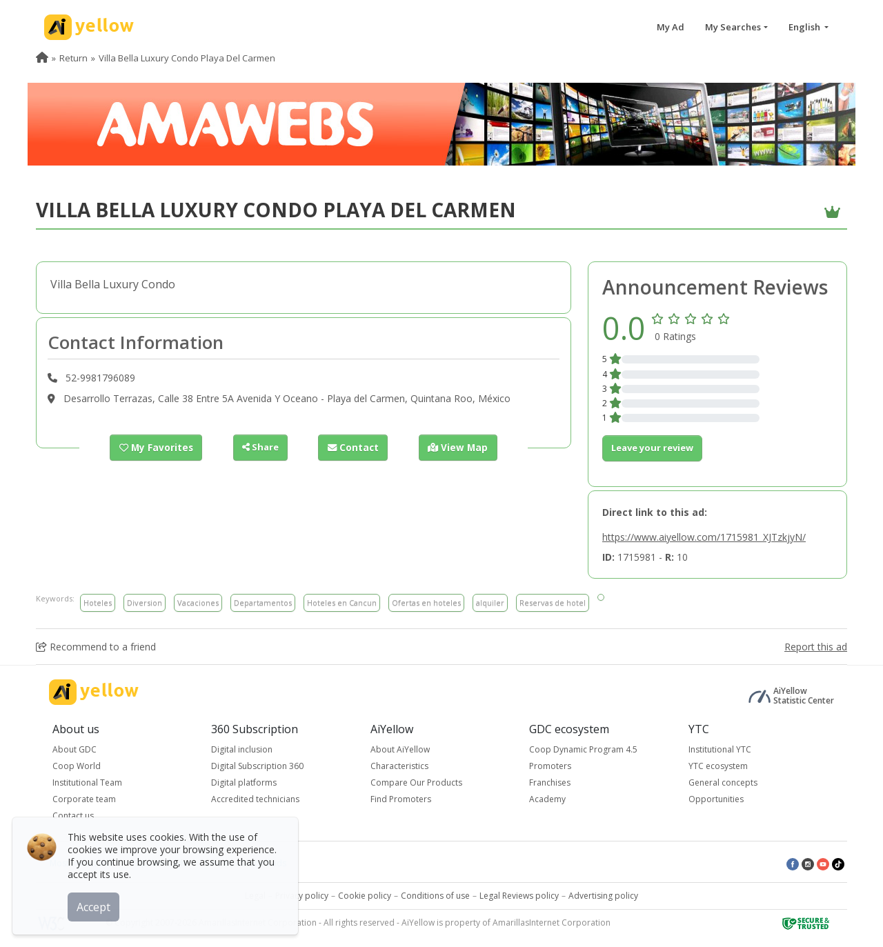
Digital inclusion (241, 749)
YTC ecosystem (718, 766)
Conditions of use (435, 895)
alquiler (490, 602)
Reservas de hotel (552, 602)
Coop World (76, 766)
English (805, 27)
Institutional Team (87, 782)
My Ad (670, 27)
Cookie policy (364, 895)
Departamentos (263, 602)
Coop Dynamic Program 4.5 (583, 749)
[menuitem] (42, 58)
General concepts (722, 782)
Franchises (550, 782)
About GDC (74, 749)
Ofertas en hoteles (426, 602)
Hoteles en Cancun (342, 602)
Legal (255, 895)
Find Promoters (400, 799)
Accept (95, 905)
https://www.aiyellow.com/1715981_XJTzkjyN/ (704, 537)
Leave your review (652, 447)
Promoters (550, 766)
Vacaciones (198, 602)
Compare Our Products (416, 782)
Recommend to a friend (96, 646)
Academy (547, 799)
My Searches (733, 27)
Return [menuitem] (73, 58)
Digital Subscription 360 (257, 766)
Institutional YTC (719, 749)
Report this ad (815, 646)
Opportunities (716, 799)
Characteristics (399, 766)
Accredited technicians (255, 799)
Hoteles (97, 602)
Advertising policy (603, 895)
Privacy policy (301, 895)
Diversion (144, 602)
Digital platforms (244, 782)
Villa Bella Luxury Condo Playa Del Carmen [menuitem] (187, 58)
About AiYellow (400, 749)
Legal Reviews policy (519, 895)
